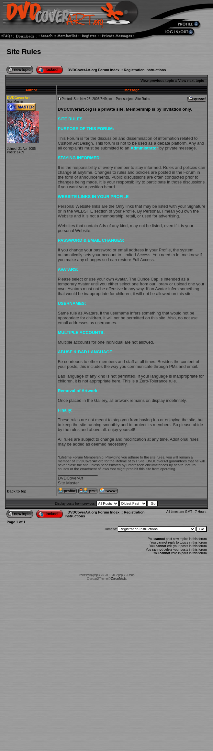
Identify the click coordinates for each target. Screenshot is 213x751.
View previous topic (157, 81)
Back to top (16, 491)
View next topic (191, 81)
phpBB (97, 575)
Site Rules (23, 52)
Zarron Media (118, 578)
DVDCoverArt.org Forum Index (93, 70)
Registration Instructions (145, 70)
